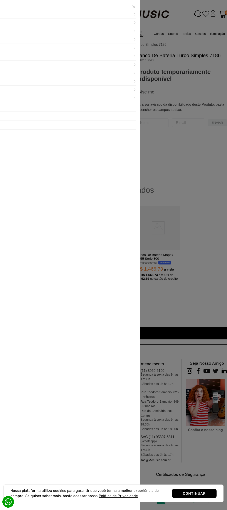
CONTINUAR (194, 493)
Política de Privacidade (118, 496)
